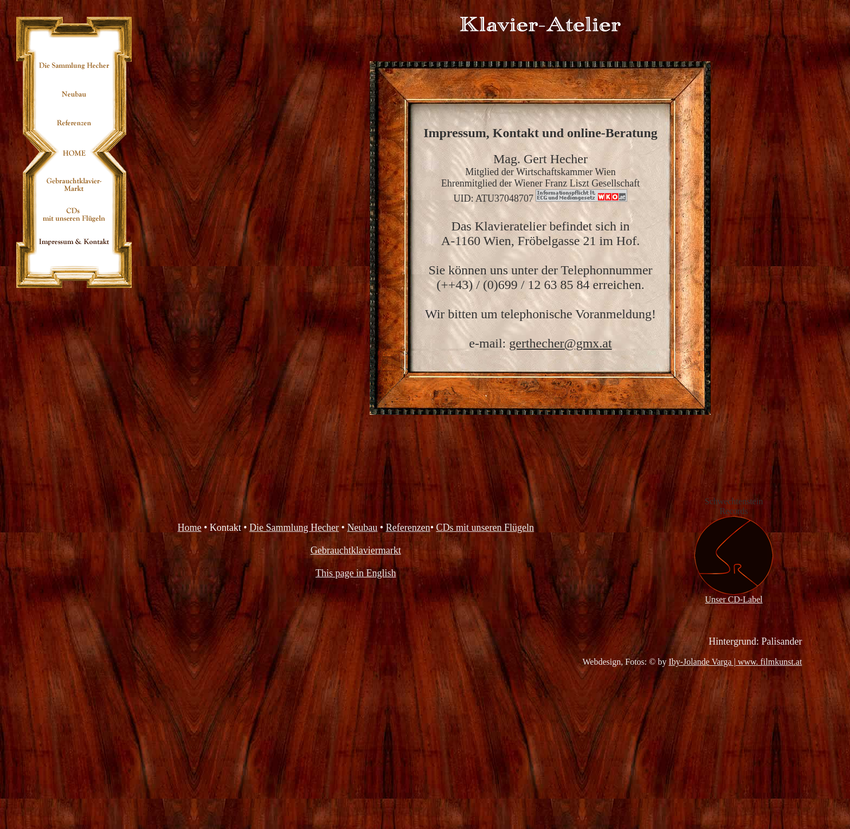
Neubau (362, 527)
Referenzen (408, 527)
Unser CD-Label (733, 595)
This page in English (355, 573)
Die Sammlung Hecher (294, 527)
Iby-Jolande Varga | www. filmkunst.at (735, 661)
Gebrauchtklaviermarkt (356, 550)
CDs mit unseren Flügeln (485, 527)
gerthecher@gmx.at (560, 343)
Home (190, 527)
